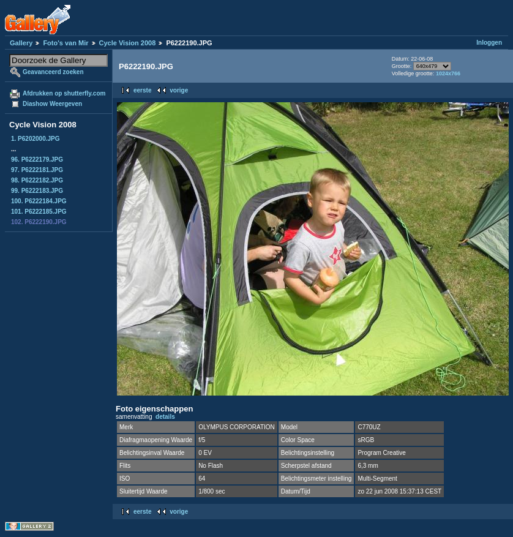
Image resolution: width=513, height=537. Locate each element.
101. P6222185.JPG (39, 211)
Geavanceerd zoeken (53, 72)
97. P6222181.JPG (37, 170)
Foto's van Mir (65, 43)
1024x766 (448, 73)
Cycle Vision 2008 (127, 43)
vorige (179, 90)
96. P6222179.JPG (37, 159)
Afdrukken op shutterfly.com (64, 93)
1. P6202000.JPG (35, 138)
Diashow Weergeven (52, 103)
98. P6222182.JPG (37, 180)
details (165, 416)
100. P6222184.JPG (39, 201)
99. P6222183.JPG (37, 190)
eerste (142, 90)
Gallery (21, 43)
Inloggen (489, 42)
